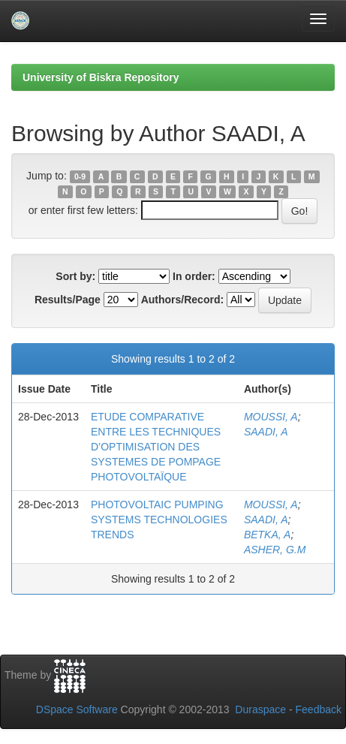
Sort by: (75, 276)
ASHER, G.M (274, 550)
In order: (194, 276)
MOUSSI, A (271, 417)
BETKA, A (267, 535)
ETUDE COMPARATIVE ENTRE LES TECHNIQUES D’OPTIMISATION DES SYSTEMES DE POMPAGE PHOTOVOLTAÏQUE (156, 447)
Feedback (318, 709)
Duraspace (260, 709)
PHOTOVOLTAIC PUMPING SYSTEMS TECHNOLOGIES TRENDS (159, 520)
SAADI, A (266, 432)
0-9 (80, 176)
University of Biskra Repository (101, 77)
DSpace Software (77, 709)
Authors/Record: (182, 300)
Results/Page (68, 300)
